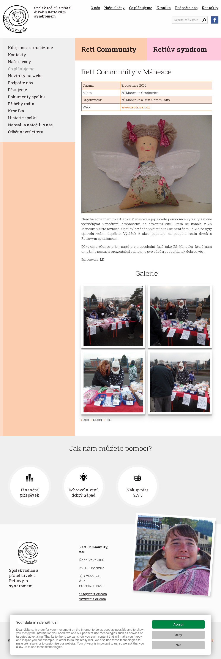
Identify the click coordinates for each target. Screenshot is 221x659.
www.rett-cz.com (92, 599)
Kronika (163, 7)
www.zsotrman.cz (135, 107)
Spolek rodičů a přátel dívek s (53, 12)
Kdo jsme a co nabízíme (30, 47)
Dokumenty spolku (26, 96)
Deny (178, 635)
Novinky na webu (25, 75)
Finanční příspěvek (56, 492)
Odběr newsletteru (25, 131)
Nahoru (97, 420)
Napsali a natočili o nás (30, 124)
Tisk (108, 420)
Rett (109, 49)
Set (178, 645)
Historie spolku (23, 117)
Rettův (180, 49)
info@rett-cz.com (93, 594)
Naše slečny (114, 7)
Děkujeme (17, 89)
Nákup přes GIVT (164, 492)
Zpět (86, 420)
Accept (178, 624)
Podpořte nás (186, 7)
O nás (95, 7)
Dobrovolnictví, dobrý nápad (111, 492)
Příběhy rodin (21, 103)
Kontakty (210, 7)
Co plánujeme (140, 7)
